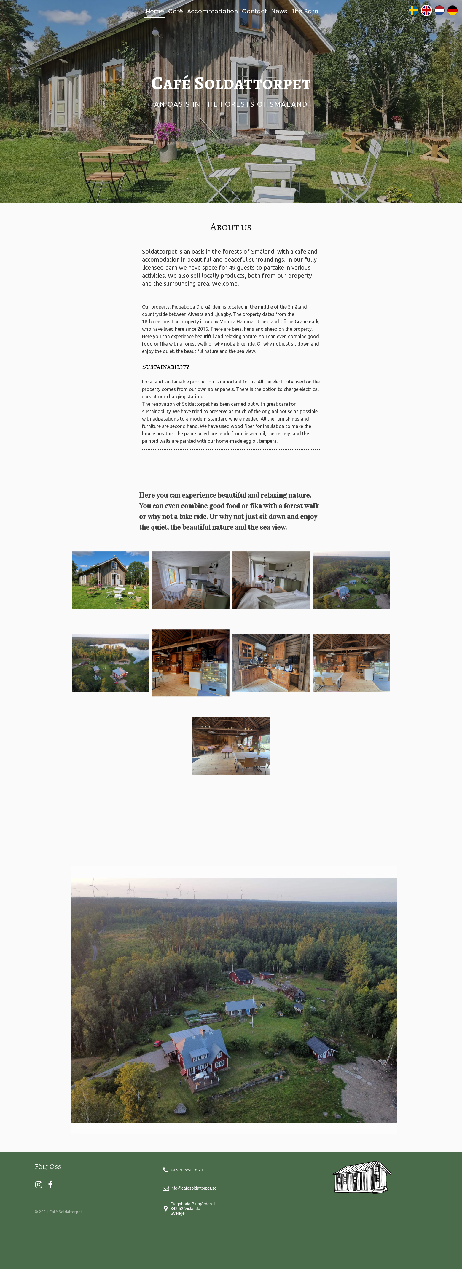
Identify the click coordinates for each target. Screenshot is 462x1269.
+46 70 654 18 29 (187, 1170)
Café (175, 11)
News (279, 11)
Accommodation (212, 11)
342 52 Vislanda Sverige (193, 1208)
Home (155, 11)
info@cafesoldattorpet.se (193, 1188)
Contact (254, 11)
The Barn (304, 11)
